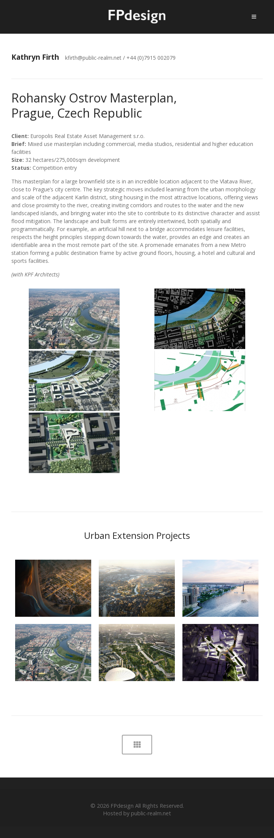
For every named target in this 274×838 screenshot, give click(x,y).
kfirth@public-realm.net (93, 57)
